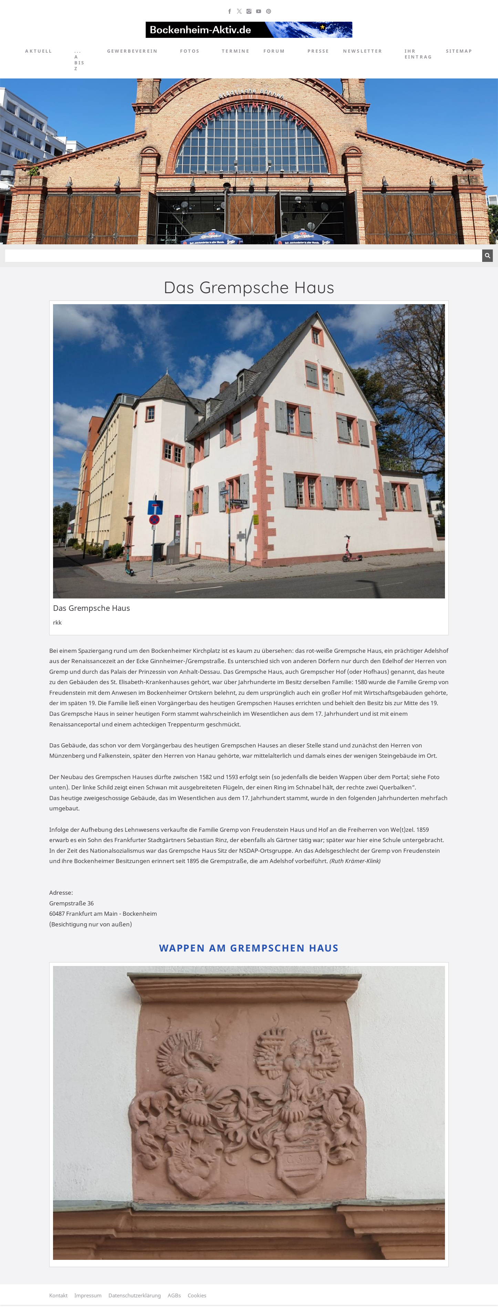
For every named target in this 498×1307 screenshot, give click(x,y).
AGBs (174, 1295)
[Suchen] (243, 255)
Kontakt (58, 1295)
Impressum (88, 1295)
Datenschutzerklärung (134, 1295)
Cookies (197, 1295)
